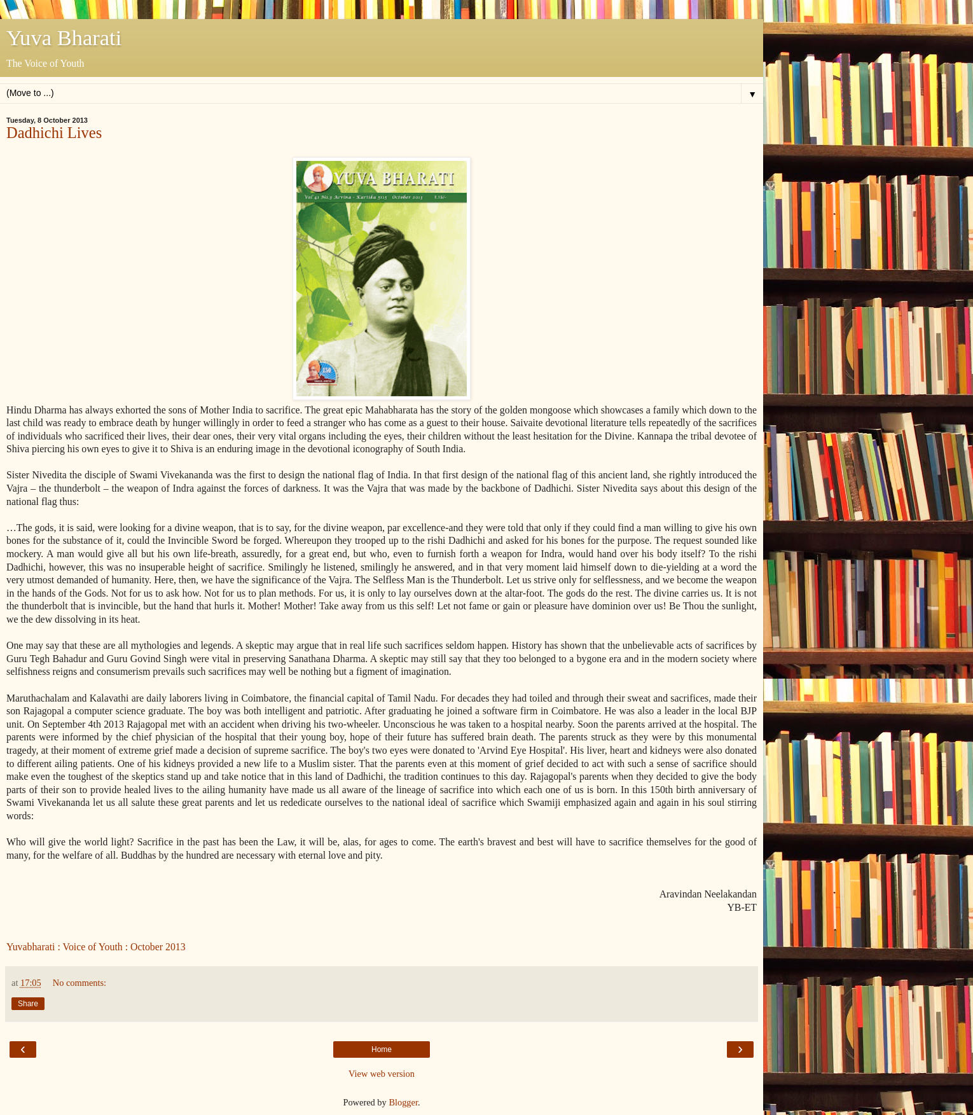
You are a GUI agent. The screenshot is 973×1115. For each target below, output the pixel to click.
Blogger (403, 1102)
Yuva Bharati (63, 37)
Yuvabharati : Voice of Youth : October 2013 (96, 946)
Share (28, 1003)
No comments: (79, 983)
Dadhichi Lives (54, 132)
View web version (381, 1074)
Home (381, 1049)
